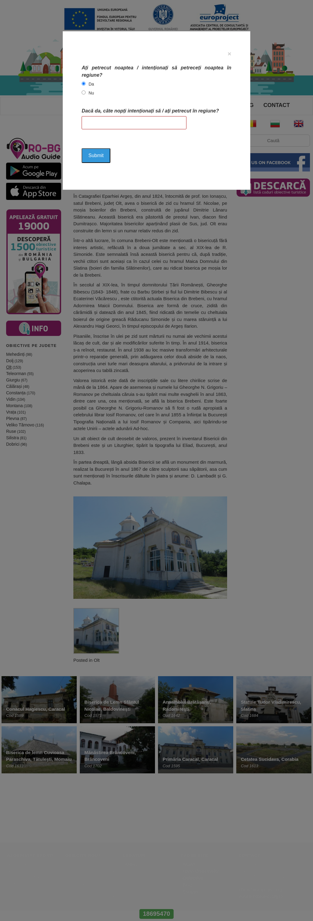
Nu (91, 92)
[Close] (229, 53)
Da (91, 84)
